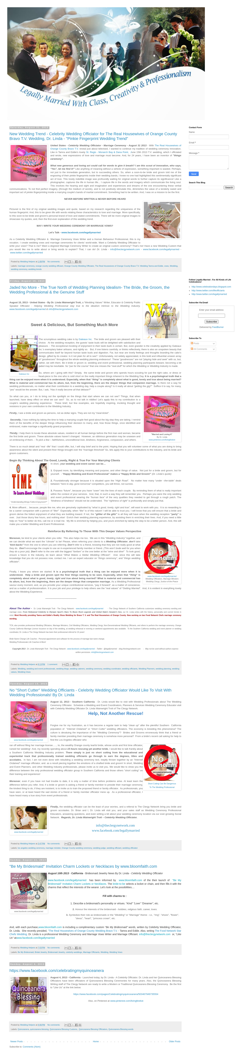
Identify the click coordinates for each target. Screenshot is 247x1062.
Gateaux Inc (24, 374)
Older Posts (174, 1041)
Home (96, 1041)
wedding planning (163, 669)
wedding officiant (114, 848)
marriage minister (53, 848)
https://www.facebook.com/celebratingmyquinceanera (56, 970)
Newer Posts (16, 1041)
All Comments (199, 349)
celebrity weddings (74, 952)
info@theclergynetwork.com (124, 249)
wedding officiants (129, 669)
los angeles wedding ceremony (31, 848)
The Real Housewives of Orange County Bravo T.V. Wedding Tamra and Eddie (129, 266)
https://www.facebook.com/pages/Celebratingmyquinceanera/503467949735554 (115, 994)
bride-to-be (119, 883)
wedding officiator (130, 848)
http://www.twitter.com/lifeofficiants (208, 290)
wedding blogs (62, 669)
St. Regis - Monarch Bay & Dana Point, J (108, 152)
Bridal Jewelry (41, 952)
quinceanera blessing (39, 1029)
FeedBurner (218, 327)
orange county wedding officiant (49, 266)
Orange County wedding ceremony (77, 848)
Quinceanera (23, 1029)
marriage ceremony (26, 266)
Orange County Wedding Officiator (79, 266)
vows (166, 266)
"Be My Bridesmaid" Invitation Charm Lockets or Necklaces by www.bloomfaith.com (83, 866)
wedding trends (35, 269)
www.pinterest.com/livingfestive (126, 1000)
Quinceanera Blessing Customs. (64, 1029)
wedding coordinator (112, 669)
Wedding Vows (24, 672)
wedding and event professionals (41, 669)
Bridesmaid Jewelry (56, 952)
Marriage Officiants (91, 952)
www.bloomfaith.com (131, 880)
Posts (195, 343)
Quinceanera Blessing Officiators (93, 1029)
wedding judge (99, 848)
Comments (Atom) (31, 1047)
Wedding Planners (147, 669)
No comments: (54, 261)
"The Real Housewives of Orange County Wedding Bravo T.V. (83, 930)
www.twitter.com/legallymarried (27, 252)
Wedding (173, 266)
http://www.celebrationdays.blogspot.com (211, 286)
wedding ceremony (19, 269)
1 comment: (52, 664)
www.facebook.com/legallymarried (81, 232)
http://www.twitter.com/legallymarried (209, 294)
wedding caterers (77, 669)
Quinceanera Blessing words (120, 1029)
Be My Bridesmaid (26, 952)
